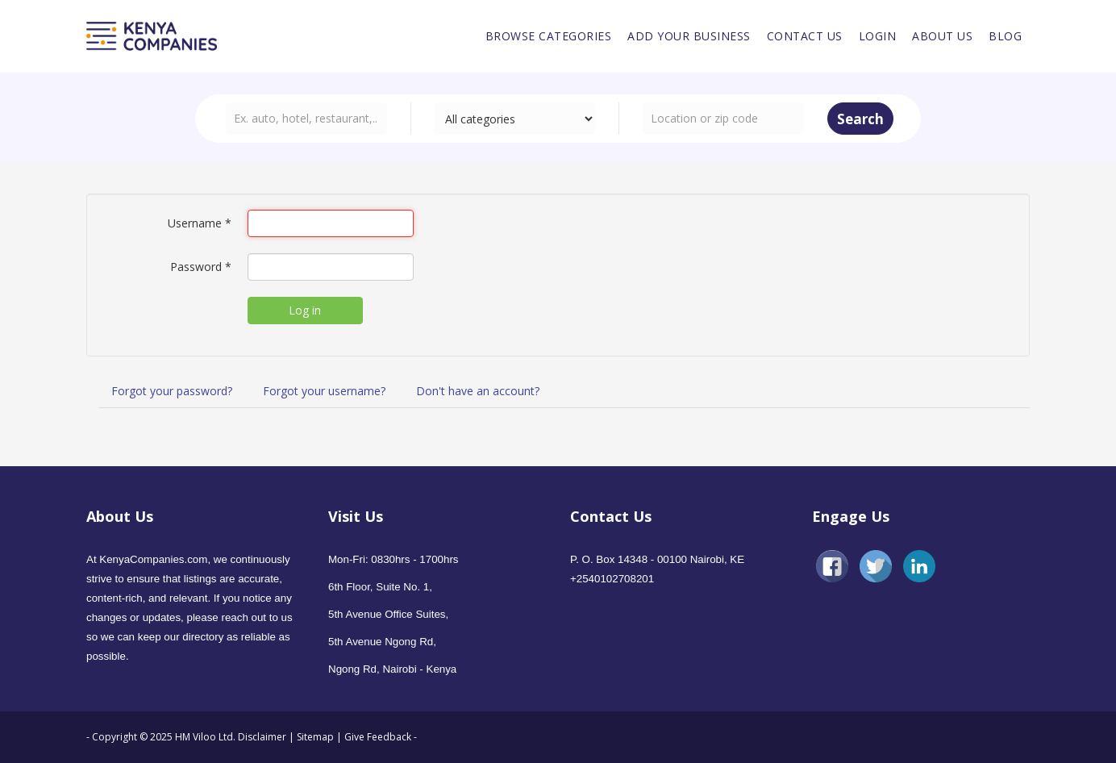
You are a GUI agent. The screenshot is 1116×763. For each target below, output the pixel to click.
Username (199, 223)
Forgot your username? (324, 390)
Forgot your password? (171, 390)
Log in (305, 310)
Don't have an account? (477, 390)
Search (860, 119)
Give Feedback (377, 737)
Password (200, 266)
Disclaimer (263, 737)
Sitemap (315, 737)
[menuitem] (548, 36)
